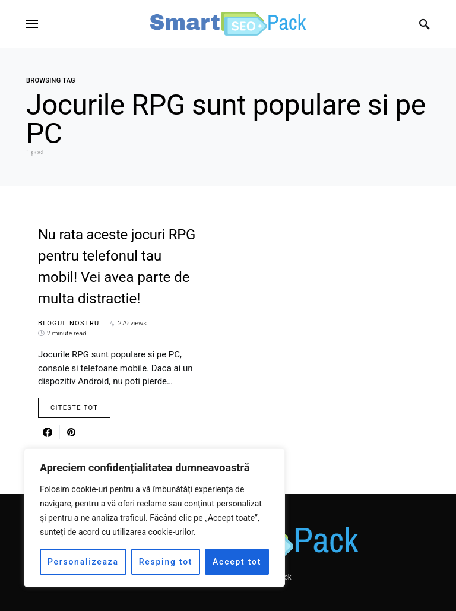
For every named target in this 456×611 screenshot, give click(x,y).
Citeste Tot (74, 407)
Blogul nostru (69, 323)
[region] (154, 517)
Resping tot (166, 561)
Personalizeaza (83, 561)
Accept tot (237, 561)
